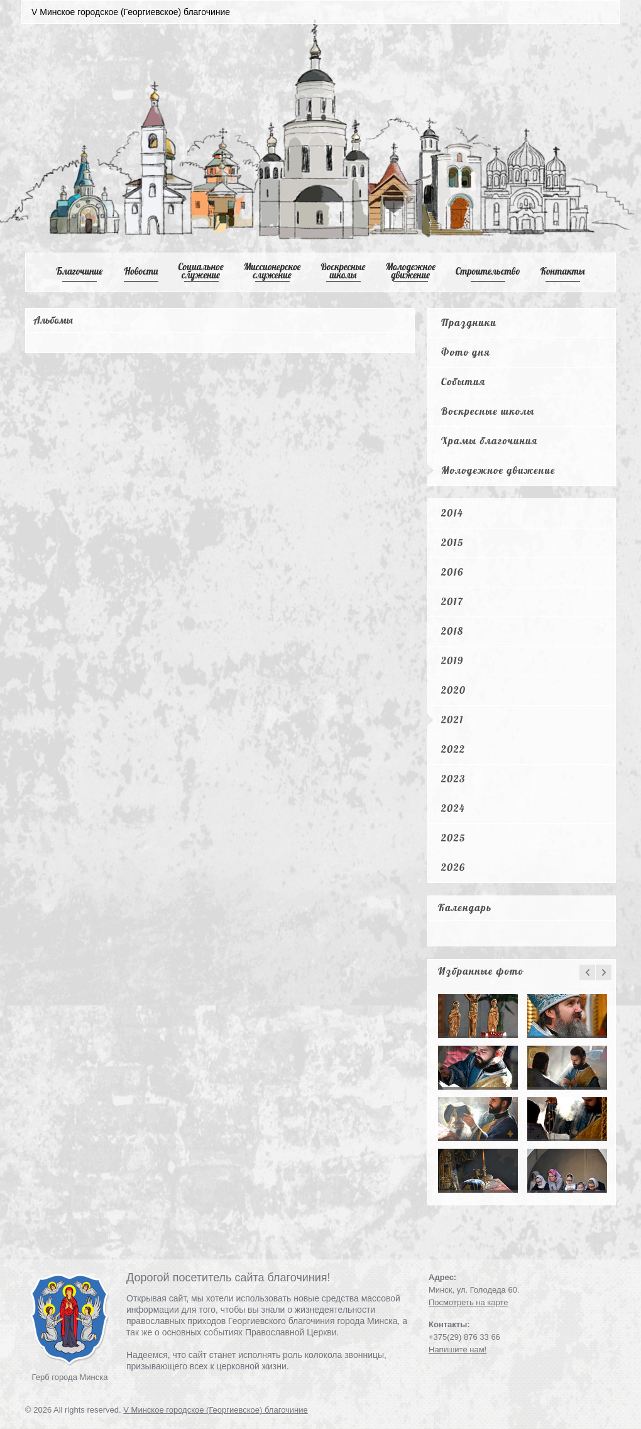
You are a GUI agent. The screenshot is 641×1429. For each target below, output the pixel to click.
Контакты (562, 271)
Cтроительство (488, 271)
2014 (452, 512)
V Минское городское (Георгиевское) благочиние (215, 1410)
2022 (453, 749)
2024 (453, 808)
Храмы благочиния (489, 440)
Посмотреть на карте (468, 1302)
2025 (453, 837)
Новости (141, 271)
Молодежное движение (498, 470)
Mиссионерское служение (272, 271)
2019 (452, 660)
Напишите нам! (457, 1349)
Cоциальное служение (200, 271)
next (603, 972)
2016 (452, 572)
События (463, 381)
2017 (452, 601)
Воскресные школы (343, 271)
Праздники (468, 322)
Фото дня (465, 352)
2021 (452, 719)
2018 (452, 631)
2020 (453, 690)
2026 (453, 867)
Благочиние (79, 271)
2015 (452, 542)
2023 (453, 778)
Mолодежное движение (410, 271)
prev (587, 972)
